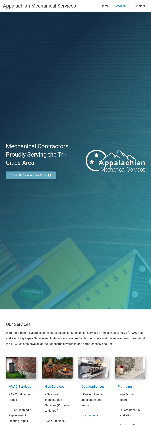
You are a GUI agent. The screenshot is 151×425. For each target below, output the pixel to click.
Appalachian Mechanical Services (41, 6)
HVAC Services (20, 387)
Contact (140, 6)
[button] (31, 176)
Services (120, 6)
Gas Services (55, 387)
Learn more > (90, 415)
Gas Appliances (93, 387)
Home (105, 6)
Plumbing (125, 387)
